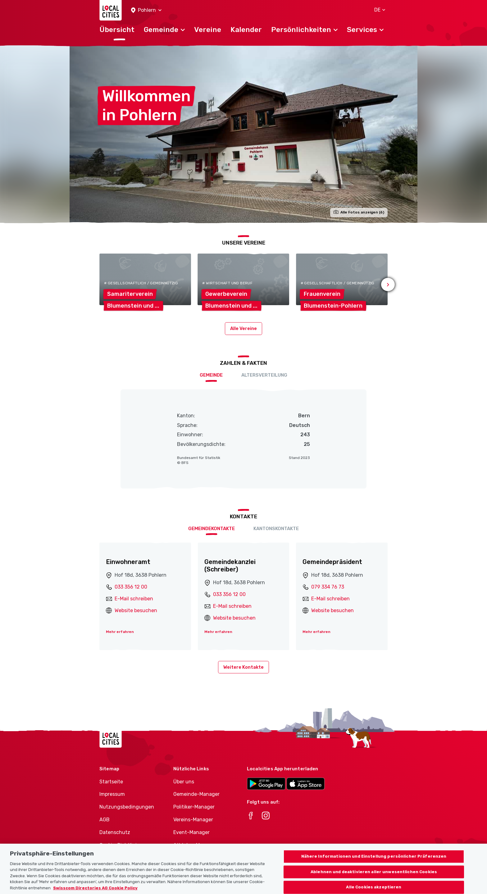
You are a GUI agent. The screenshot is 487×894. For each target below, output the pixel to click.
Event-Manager (191, 832)
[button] (146, 10)
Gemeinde (211, 375)
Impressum (112, 794)
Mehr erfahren (120, 632)
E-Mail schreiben (134, 599)
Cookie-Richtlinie (119, 845)
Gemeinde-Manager (196, 794)
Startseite (111, 782)
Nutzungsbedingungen (126, 807)
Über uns (183, 782)
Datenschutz (114, 832)
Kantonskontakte (276, 528)
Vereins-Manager (193, 820)
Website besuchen (136, 610)
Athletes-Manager (194, 845)
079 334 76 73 (327, 587)
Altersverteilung (264, 375)
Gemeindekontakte (211, 528)
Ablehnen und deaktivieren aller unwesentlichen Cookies (374, 879)
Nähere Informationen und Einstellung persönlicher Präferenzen (374, 863)
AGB (104, 820)
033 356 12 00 (131, 587)
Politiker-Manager (194, 807)
